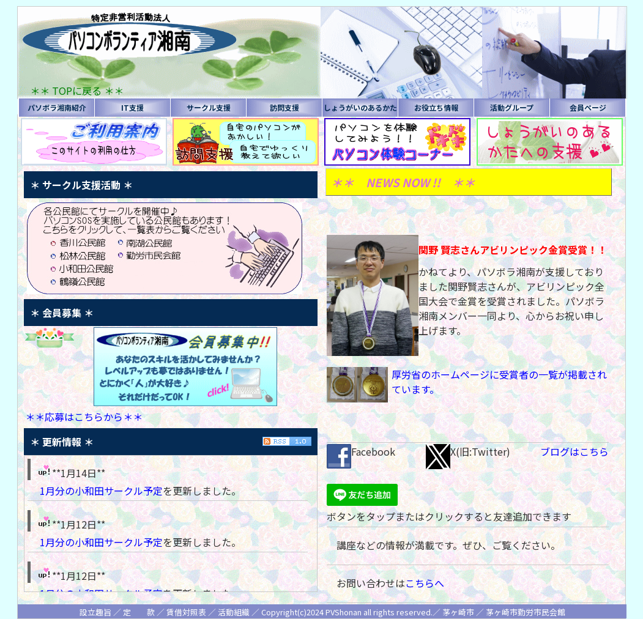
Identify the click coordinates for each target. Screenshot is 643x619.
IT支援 (132, 107)
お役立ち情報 (436, 107)
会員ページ (588, 107)
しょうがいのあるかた (360, 107)
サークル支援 (209, 107)
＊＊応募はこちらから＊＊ (84, 416)
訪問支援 (284, 107)
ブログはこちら (574, 451)
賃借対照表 (186, 612)
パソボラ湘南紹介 (57, 107)
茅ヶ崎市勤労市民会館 (525, 612)
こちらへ (424, 583)
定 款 (139, 612)
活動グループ (511, 107)
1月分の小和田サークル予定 (101, 490)
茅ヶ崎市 (458, 612)
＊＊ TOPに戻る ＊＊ (77, 90)
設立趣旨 (95, 612)
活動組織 (234, 612)
